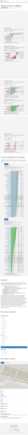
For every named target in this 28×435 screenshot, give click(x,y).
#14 (23, 221)
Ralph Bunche (11, 418)
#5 (23, 133)
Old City (11, 414)
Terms (14, 425)
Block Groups (7, 362)
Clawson (10, 417)
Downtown (13, 417)
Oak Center (8, 414)
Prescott (14, 414)
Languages (3, 332)
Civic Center (6, 417)
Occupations (3, 343)
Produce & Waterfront (19, 414)
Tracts (2, 362)
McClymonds (3, 418)
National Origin (3, 328)
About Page (7, 307)
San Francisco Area (4, 396)
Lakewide (21, 417)
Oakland (2, 399)
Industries (2, 345)
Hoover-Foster (17, 417)
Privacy (16, 425)
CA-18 (2, 412)
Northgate (6, 418)
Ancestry (2, 330)
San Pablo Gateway (16, 418)
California (2, 391)
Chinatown (2, 417)
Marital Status (3, 326)
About (12, 425)
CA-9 (2, 409)
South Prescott (25, 414)
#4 (23, 99)
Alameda (2, 394)
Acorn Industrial (3, 414)
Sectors (2, 347)
